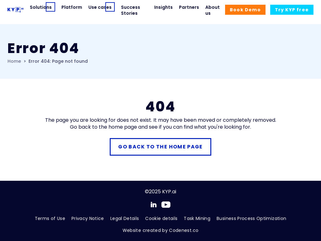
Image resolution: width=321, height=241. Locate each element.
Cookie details (161, 218)
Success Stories (130, 10)
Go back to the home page (160, 146)
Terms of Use (50, 218)
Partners (189, 7)
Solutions (36, 7)
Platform (71, 7)
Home (14, 61)
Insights (163, 7)
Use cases (95, 7)
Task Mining (197, 218)
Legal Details (124, 218)
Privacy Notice (87, 218)
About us (212, 10)
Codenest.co (183, 230)
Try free (292, 10)
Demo (245, 10)
